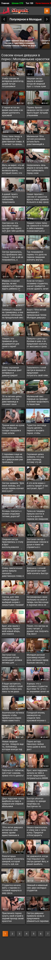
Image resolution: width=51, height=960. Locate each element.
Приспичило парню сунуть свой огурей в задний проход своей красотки (13, 917)
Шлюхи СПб (17, 3)
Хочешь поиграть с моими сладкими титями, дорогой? (11, 514)
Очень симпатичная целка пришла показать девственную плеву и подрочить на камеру (13, 572)
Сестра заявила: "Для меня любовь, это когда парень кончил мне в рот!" (13, 487)
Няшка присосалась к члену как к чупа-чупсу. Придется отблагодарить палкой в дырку (37, 831)
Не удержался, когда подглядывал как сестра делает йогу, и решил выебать (37, 860)
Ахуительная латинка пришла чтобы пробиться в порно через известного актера (13, 717)
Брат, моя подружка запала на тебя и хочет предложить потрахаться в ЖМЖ (37, 774)
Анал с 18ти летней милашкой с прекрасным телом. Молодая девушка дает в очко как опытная (37, 314)
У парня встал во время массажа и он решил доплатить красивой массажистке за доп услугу (12, 111)
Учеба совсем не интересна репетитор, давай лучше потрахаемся (13, 82)
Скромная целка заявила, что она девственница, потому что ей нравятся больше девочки (35, 458)
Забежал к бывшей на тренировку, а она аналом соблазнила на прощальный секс (12, 313)
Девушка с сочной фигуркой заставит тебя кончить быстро (37, 571)
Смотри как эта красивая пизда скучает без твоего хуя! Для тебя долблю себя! (13, 227)
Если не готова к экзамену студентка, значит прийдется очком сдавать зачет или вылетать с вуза (38, 285)
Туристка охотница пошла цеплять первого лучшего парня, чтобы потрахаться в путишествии (36, 429)
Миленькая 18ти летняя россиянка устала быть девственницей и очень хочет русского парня (38, 140)
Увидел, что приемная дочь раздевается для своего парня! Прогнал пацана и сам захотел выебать (13, 343)
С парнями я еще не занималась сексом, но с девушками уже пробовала (12, 458)
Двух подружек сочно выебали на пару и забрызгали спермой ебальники (13, 802)
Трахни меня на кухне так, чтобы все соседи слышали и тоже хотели (13, 429)
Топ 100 (29, 3)
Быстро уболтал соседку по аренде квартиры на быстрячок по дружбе (36, 802)
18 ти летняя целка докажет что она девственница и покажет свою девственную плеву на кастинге (12, 400)
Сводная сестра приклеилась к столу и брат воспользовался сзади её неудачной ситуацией (12, 543)
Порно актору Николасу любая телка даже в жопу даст (36, 745)
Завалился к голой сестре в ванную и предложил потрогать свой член (37, 371)
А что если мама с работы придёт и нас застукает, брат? (37, 486)
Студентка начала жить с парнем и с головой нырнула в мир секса (11, 889)
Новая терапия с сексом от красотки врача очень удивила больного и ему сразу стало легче (38, 198)
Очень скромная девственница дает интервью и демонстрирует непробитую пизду (12, 372)
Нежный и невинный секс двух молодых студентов (37, 888)
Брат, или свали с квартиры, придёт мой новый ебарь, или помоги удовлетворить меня (12, 630)
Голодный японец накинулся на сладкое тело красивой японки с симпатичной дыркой (38, 717)
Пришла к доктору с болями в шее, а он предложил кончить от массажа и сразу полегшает (37, 343)
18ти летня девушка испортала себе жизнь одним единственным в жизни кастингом (12, 831)
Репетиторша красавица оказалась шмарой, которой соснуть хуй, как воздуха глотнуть (13, 860)
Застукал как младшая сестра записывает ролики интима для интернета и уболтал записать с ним (12, 659)
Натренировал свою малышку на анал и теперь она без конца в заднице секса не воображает (37, 601)
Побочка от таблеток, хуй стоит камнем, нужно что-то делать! (13, 773)
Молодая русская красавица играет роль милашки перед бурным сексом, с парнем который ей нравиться (37, 659)
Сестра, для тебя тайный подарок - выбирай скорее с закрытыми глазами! (13, 601)
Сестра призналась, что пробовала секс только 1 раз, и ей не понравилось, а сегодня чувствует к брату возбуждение (12, 256)
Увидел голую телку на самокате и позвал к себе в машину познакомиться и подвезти (38, 227)
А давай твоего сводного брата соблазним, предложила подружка (10, 198)
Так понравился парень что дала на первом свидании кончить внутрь (37, 256)
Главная (5, 3)
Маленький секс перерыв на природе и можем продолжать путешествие (38, 400)
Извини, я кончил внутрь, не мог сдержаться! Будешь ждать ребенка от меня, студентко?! (12, 285)
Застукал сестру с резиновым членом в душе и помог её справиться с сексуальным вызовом (37, 543)
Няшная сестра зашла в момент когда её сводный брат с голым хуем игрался (36, 82)
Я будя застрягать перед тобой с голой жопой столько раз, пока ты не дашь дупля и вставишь (12, 688)
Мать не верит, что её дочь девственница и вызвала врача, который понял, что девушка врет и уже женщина (13, 169)
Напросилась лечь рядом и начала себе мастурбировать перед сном (37, 169)
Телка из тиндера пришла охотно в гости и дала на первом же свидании (37, 515)
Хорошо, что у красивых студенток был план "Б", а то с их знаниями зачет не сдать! (38, 688)
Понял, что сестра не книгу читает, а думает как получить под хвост (38, 630)
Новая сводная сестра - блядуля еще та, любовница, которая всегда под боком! (13, 745)
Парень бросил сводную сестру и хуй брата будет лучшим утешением (38, 111)
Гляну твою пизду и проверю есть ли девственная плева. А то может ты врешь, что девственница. (13, 140)
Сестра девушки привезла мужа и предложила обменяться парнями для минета (38, 917)
